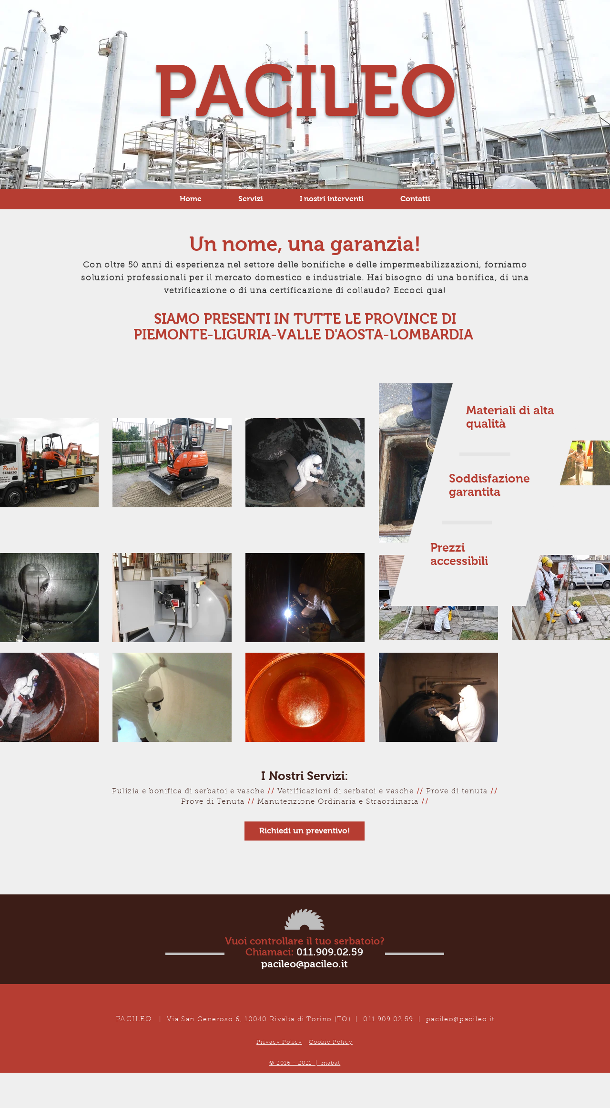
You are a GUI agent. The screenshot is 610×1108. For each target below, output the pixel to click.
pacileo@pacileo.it (460, 1019)
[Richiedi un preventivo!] (304, 831)
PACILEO (305, 91)
